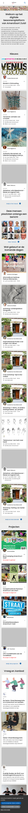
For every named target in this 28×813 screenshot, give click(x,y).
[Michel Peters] (5, 230)
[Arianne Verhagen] (17, 224)
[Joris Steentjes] (11, 236)
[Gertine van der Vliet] (17, 230)
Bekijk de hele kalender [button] (13, 519)
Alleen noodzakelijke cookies (10, 807)
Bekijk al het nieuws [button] (13, 204)
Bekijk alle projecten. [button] (14, 664)
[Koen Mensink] (17, 236)
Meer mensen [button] (13, 242)
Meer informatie (5, 810)
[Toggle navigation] (3, 2)
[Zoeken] (24, 2)
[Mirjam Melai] (23, 230)
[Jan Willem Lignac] (23, 236)
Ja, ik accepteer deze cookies (11, 803)
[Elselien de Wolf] (23, 224)
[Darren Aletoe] (11, 230)
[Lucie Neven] (5, 224)
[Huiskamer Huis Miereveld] (5, 236)
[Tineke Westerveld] (11, 224)
